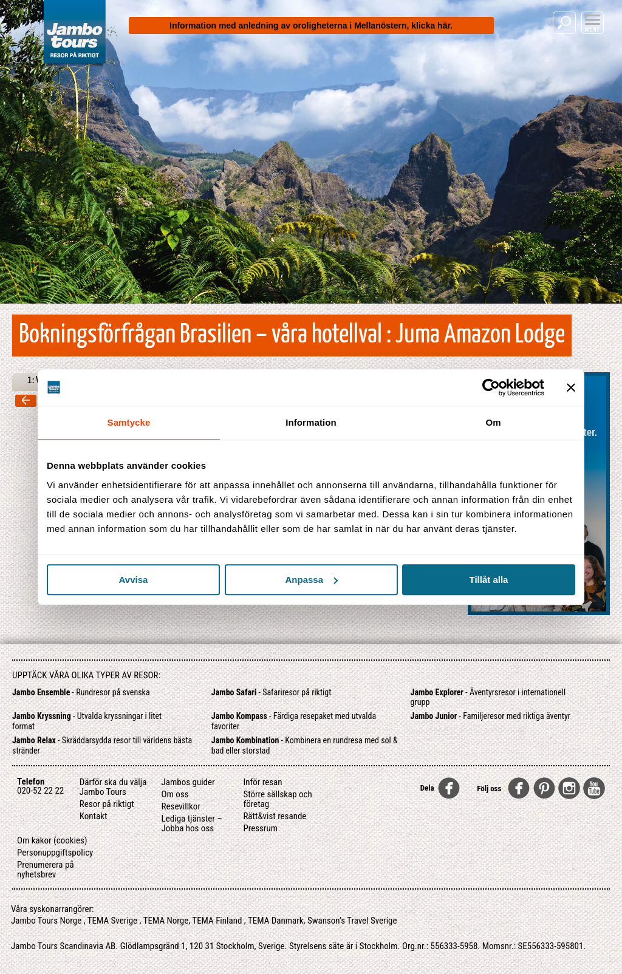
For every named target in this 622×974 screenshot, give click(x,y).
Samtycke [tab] (129, 422)
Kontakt (94, 816)
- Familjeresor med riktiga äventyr (490, 716)
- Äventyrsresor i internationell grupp (488, 697)
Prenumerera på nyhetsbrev (45, 869)
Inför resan (262, 782)
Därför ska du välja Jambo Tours (113, 787)
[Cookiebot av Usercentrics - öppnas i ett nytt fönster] (491, 387)
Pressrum (260, 828)
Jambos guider (188, 782)
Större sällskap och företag (277, 799)
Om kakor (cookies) (52, 840)
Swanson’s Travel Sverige (352, 920)
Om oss (175, 794)
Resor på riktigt (107, 804)
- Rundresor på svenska (81, 692)
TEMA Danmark (276, 920)
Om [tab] (493, 422)
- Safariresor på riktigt (271, 692)
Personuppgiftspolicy (55, 852)
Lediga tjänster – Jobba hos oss (192, 823)
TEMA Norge (166, 920)
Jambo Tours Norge (46, 920)
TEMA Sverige (112, 920)
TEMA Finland (217, 920)
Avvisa (133, 579)
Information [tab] (311, 422)
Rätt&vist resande (274, 816)
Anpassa (311, 579)
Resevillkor (181, 806)
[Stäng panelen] (571, 387)
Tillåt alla (489, 579)
